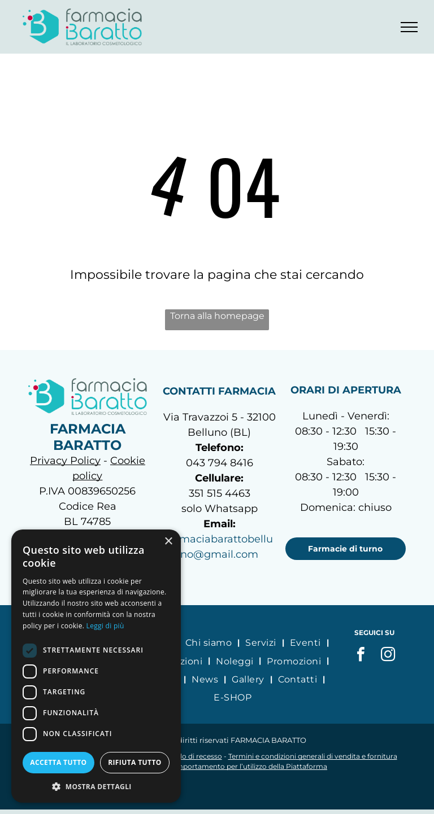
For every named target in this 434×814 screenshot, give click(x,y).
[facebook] (360, 656)
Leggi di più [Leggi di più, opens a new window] (105, 626)
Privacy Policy (65, 460)
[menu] (409, 27)
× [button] (168, 541)
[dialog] (96, 666)
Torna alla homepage (217, 315)
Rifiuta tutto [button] (135, 762)
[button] (96, 786)
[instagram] (387, 656)
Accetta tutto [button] (58, 762)
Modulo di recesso (191, 756)
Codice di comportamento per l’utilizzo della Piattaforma (230, 766)
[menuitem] (210, 642)
